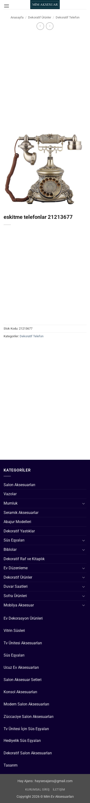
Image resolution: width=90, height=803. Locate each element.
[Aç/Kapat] (83, 503)
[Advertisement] (45, 78)
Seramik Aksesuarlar (21, 512)
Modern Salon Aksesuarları (26, 704)
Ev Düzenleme (16, 568)
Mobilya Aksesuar (19, 605)
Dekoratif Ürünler (39, 17)
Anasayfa (17, 17)
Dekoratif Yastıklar (19, 531)
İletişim (59, 789)
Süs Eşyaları (14, 540)
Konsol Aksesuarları (20, 692)
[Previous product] (49, 26)
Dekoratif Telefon (67, 17)
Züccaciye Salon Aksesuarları (29, 716)
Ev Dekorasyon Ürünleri (23, 618)
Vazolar (10, 494)
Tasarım (11, 765)
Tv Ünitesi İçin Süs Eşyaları (26, 729)
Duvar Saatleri (16, 586)
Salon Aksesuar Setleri (23, 679)
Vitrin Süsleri (14, 630)
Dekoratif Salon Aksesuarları (28, 753)
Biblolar (10, 549)
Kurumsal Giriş (37, 789)
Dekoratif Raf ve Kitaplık (24, 559)
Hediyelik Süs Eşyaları (22, 740)
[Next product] (40, 26)
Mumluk (11, 503)
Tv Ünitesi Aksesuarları (23, 643)
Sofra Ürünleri (15, 596)
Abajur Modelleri (17, 521)
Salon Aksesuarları (19, 485)
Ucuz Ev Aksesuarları (21, 667)
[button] (6, 6)
